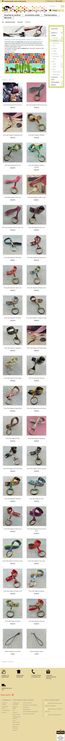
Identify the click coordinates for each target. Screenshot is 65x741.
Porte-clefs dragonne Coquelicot (12, 348)
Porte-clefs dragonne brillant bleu (12, 257)
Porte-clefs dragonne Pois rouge (36, 561)
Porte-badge (55, 56)
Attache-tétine (55, 74)
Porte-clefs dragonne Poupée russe (12, 591)
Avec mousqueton (54, 47)
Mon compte (59, 1)
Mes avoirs (26, 707)
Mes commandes (27, 702)
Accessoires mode (32, 15)
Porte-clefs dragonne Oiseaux (36, 591)
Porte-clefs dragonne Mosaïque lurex (12, 135)
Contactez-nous (50, 1)
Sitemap (15, 730)
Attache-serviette (54, 68)
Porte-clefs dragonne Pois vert (13, 165)
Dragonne (55, 40)
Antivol (54, 64)
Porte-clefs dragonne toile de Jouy (13, 529)
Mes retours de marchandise (30, 705)
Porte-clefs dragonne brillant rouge (36, 197)
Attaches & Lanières (12, 15)
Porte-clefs (20, 22)
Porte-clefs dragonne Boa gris (36, 378)
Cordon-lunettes (54, 60)
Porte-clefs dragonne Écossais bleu (12, 468)
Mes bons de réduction (28, 713)
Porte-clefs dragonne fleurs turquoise (36, 468)
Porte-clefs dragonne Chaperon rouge (36, 318)
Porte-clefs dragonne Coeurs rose (13, 287)
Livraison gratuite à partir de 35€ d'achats (15, 1)
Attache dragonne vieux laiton (12, 651)
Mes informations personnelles (30, 711)
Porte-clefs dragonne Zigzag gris (36, 438)
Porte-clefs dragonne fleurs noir (36, 227)
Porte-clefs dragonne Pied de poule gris (36, 105)
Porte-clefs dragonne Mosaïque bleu (36, 287)
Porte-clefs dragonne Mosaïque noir (36, 257)
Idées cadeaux (16, 724)
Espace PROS (16, 714)
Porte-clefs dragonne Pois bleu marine (13, 561)
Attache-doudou (56, 71)
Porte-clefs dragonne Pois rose (13, 197)
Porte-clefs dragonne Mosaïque (12, 498)
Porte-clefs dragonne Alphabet (36, 135)
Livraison (15, 712)
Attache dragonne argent (36, 651)
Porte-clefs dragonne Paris (36, 498)
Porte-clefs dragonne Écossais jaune (36, 408)
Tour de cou (55, 43)
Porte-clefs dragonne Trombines (12, 318)
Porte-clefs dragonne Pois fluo (36, 621)
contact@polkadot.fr (57, 714)
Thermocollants (50, 15)
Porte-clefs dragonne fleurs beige (12, 378)
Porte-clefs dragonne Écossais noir (12, 105)
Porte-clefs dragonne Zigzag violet (13, 408)
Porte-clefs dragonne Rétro (13, 438)
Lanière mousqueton (54, 52)
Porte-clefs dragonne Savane (12, 621)
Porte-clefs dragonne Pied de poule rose (12, 227)
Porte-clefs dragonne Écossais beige (36, 348)
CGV (14, 710)
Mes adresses (26, 709)
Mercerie (7, 17)
